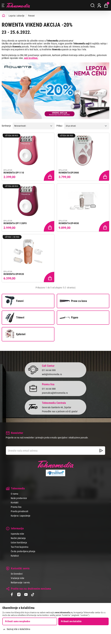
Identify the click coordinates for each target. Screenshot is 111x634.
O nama (14, 493)
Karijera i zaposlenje (20, 515)
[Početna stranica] (3, 16)
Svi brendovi (17, 573)
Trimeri (14, 318)
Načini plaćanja (18, 538)
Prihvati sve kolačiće (71, 621)
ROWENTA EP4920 (14, 274)
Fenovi (14, 301)
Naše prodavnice (19, 498)
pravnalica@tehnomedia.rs (55, 393)
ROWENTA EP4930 (69, 223)
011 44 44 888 (49, 388)
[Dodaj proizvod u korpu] (49, 176)
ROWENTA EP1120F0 (15, 223)
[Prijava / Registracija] (99, 5)
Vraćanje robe (17, 578)
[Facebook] (12, 595)
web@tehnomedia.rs (52, 374)
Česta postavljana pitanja (23, 551)
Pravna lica (16, 507)
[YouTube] (26, 595)
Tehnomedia (18, 5)
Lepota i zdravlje (17, 15)
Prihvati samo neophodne (17, 621)
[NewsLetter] (101, 450)
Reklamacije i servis (20, 582)
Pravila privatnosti (19, 511)
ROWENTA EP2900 (69, 172)
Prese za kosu (73, 301)
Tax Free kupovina (19, 547)
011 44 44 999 (49, 370)
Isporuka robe (17, 533)
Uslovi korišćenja (19, 542)
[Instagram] (19, 595)
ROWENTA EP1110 (14, 172)
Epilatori (15, 334)
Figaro (69, 318)
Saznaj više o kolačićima (18, 629)
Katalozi (15, 555)
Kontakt (14, 502)
